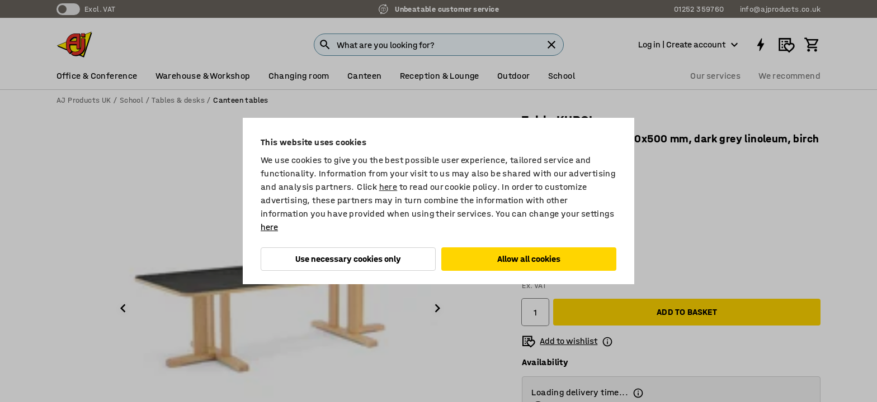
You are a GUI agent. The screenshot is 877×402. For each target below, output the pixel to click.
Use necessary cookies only (348, 258)
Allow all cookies (528, 258)
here (388, 186)
